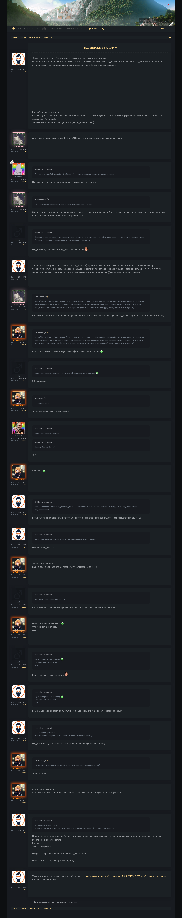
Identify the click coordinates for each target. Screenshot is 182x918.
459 (24, 72)
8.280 (24, 440)
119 (24, 151)
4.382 (24, 345)
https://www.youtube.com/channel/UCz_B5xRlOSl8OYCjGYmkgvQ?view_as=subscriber (125, 876)
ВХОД (163, 29)
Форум (93, 28)
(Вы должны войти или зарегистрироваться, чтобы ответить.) (56, 902)
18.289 (23, 181)
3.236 (24, 245)
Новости (56, 28)
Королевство (75, 28)
